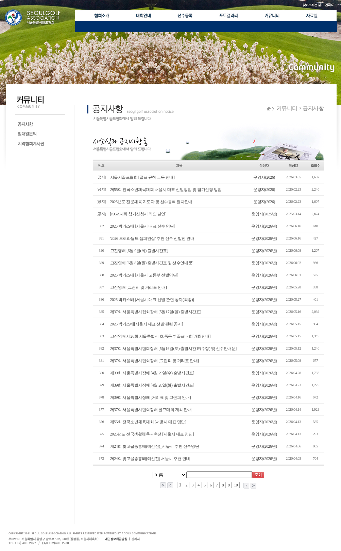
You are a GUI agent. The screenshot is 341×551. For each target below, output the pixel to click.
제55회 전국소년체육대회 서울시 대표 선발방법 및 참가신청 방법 (166, 189)
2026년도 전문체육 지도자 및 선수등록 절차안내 (151, 201)
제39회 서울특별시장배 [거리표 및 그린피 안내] (150, 397)
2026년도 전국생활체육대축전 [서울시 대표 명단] (152, 434)
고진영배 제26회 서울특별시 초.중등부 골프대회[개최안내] (160, 336)
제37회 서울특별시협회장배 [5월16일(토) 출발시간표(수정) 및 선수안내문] (173, 348)
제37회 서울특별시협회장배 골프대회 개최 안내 (151, 409)
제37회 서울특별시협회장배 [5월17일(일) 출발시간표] (155, 311)
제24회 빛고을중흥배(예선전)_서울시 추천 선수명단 (154, 446)
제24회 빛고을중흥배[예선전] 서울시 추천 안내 (150, 458)
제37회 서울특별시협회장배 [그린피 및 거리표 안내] (154, 360)
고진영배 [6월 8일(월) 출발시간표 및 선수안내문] (151, 263)
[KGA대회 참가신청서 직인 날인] (138, 214)
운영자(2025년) (264, 214)
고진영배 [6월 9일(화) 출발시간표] (139, 250)
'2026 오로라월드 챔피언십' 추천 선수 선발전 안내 (152, 238)
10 (235, 485)
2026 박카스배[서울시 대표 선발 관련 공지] (146, 324)
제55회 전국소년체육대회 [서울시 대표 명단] (148, 422)
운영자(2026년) (264, 226)
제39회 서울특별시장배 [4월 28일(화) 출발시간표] (152, 385)
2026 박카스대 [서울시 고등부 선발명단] (144, 275)
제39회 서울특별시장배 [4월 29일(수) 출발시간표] (152, 373)
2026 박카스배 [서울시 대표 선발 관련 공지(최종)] (152, 299)
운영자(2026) (264, 177)
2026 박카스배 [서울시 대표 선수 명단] (142, 226)
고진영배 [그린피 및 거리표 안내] (138, 287)
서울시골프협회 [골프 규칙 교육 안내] (142, 177)
